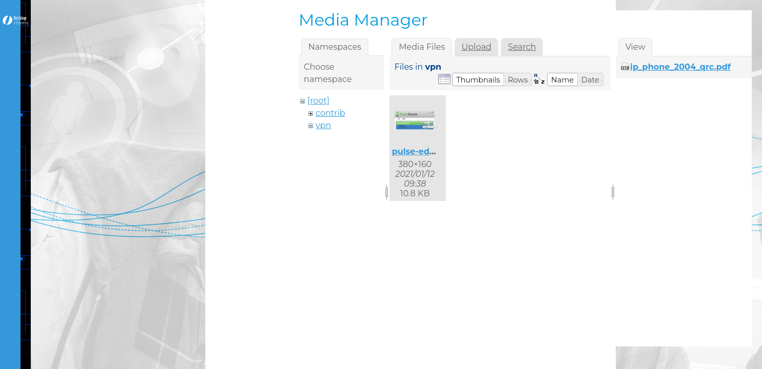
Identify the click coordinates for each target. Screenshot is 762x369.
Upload (477, 47)
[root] (318, 101)
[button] (478, 79)
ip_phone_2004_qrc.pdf (680, 67)
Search (522, 47)
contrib (330, 113)
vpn (323, 125)
